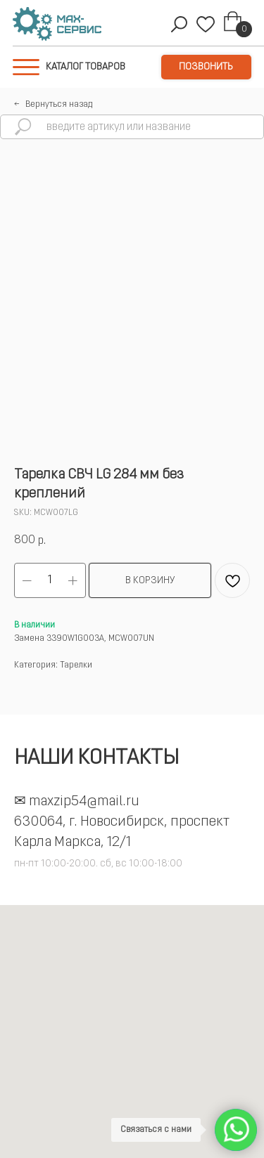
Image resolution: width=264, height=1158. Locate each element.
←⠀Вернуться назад (53, 104)
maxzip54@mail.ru (84, 802)
